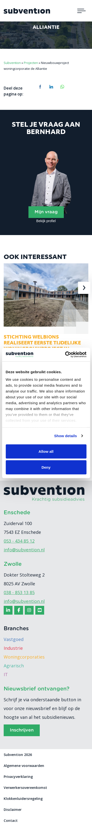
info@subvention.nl (24, 550)
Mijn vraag (46, 212)
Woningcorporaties (24, 657)
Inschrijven (22, 730)
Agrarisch (14, 666)
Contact (11, 820)
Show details (65, 436)
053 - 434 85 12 (19, 541)
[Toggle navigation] (81, 11)
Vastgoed (14, 639)
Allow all (46, 451)
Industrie (13, 648)
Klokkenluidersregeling (23, 798)
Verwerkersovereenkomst (25, 787)
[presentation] (84, 288)
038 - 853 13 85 (19, 592)
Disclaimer (13, 809)
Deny (46, 467)
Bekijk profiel (46, 221)
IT (6, 674)
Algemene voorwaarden (24, 765)
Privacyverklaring (18, 776)
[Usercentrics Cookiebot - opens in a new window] (65, 354)
